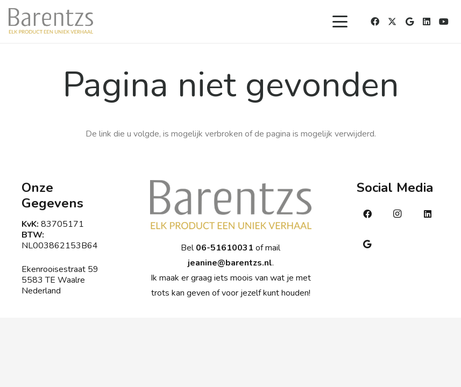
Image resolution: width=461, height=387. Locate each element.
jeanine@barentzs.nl (230, 263)
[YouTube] (443, 21)
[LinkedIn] (426, 21)
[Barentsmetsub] (51, 21)
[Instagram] (397, 214)
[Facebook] (375, 21)
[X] (392, 21)
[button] (339, 21)
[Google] (409, 21)
